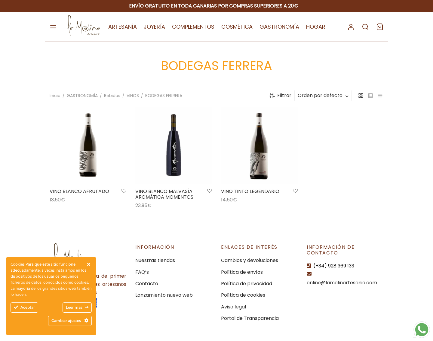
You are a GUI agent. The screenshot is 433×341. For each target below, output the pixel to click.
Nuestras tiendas (155, 260)
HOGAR (315, 26)
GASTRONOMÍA (279, 26)
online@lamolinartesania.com (342, 282)
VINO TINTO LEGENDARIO (250, 191)
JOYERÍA (154, 26)
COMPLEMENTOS (193, 26)
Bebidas (112, 96)
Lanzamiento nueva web (164, 295)
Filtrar (280, 95)
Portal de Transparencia (250, 318)
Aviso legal (233, 306)
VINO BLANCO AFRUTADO (79, 191)
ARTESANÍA (122, 26)
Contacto (146, 283)
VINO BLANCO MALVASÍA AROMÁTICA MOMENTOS (164, 194)
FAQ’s (142, 272)
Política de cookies (243, 295)
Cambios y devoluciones (249, 260)
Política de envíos (242, 272)
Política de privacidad (246, 283)
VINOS (133, 96)
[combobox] (324, 95)
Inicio (55, 96)
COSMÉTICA (237, 26)
